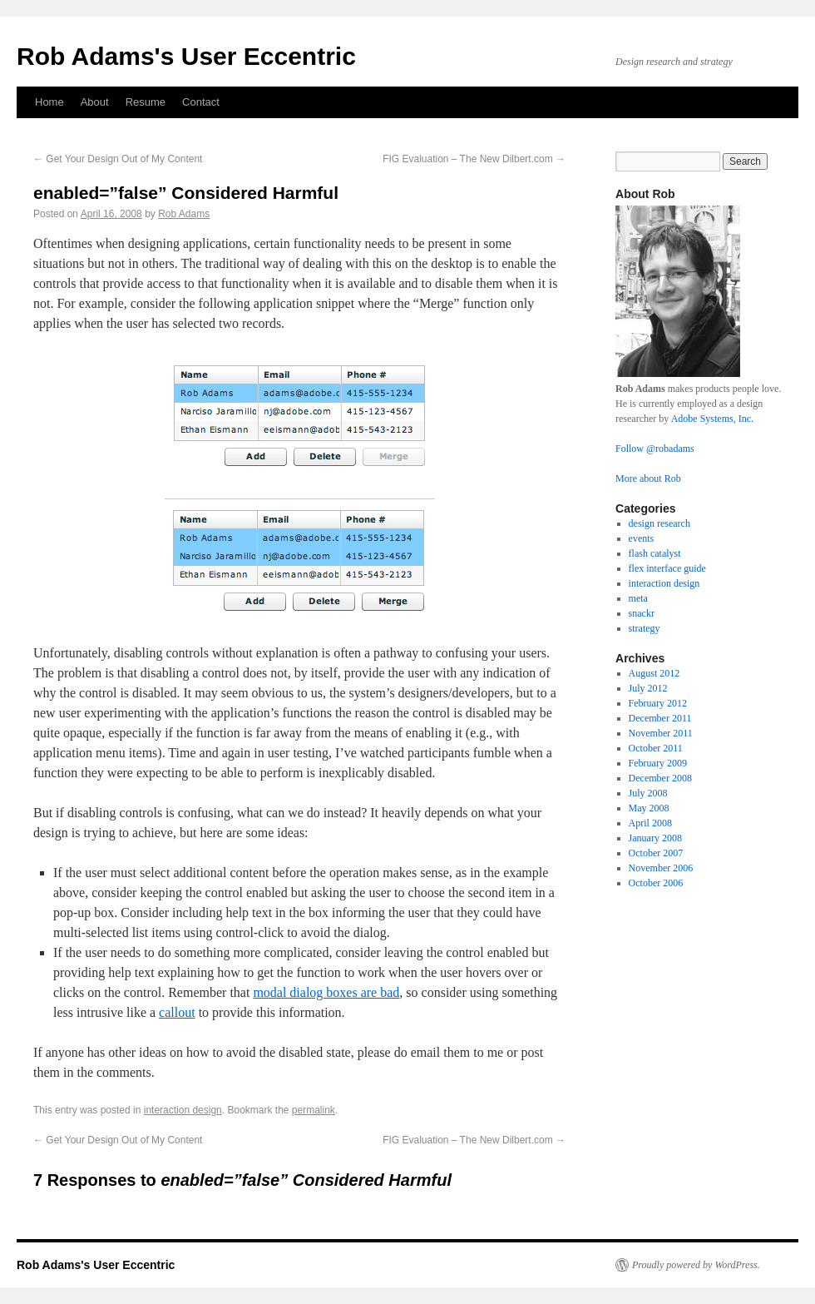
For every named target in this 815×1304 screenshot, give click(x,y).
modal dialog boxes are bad (326, 992)
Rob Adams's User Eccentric (186, 56)
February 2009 (658, 763)
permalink (313, 1110)
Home (49, 102)
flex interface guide (667, 568)
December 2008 (660, 778)
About (95, 102)
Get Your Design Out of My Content (117, 159)
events (641, 538)
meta (638, 598)
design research (659, 523)
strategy (644, 628)
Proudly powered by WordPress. (696, 1265)
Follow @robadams (654, 448)
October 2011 (656, 748)
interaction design (183, 1110)
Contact (201, 102)
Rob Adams (184, 214)
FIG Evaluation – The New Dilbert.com (474, 159)
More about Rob (648, 478)
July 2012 (648, 688)
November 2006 (661, 868)
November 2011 (661, 733)
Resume (145, 102)
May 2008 (649, 808)
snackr (641, 613)
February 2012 (658, 703)
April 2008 (650, 823)
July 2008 (648, 793)
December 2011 (660, 718)
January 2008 (655, 838)
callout (177, 1012)
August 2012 (654, 673)
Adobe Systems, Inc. (712, 418)
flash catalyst (655, 553)
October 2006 (656, 883)
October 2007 (656, 853)
